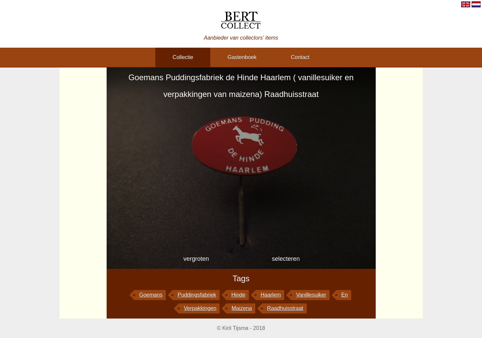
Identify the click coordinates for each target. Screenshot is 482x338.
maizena (241, 308)
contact (300, 57)
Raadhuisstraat (285, 308)
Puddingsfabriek (197, 295)
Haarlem (271, 295)
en (344, 295)
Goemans (150, 295)
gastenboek (241, 57)
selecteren (286, 258)
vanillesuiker (311, 295)
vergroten (196, 258)
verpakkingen (200, 308)
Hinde (238, 295)
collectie (183, 57)
